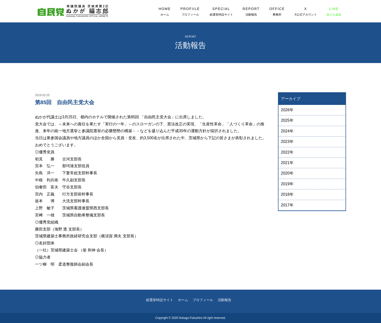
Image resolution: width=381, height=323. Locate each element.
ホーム (183, 300)
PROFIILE (190, 12)
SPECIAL (221, 12)
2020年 (287, 173)
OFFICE (277, 12)
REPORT (251, 12)
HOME (165, 12)
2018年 (287, 194)
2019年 (287, 184)
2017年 (287, 205)
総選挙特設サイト (159, 300)
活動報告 (224, 300)
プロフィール (203, 300)
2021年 (287, 163)
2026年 (287, 110)
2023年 (287, 141)
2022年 (287, 152)
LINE (334, 12)
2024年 (287, 131)
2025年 (287, 120)
